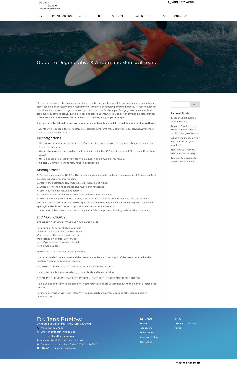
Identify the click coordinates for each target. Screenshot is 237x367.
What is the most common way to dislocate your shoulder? (185, 142)
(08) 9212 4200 (55, 328)
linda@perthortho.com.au (62, 332)
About (83, 16)
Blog (163, 16)
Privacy (178, 328)
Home (40, 16)
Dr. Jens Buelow (59, 319)
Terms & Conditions (185, 323)
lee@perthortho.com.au (61, 336)
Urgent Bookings (61, 16)
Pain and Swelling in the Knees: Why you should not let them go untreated (185, 130)
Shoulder (118, 16)
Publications (147, 332)
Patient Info (143, 16)
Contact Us (180, 16)
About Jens (146, 328)
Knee (100, 16)
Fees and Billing (149, 337)
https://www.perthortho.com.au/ (58, 348)
